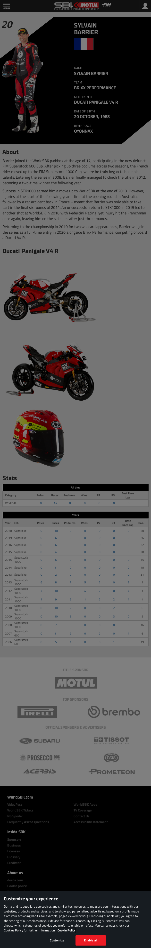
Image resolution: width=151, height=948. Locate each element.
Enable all (90, 940)
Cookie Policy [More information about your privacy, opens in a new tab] (67, 930)
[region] (75, 919)
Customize (57, 940)
